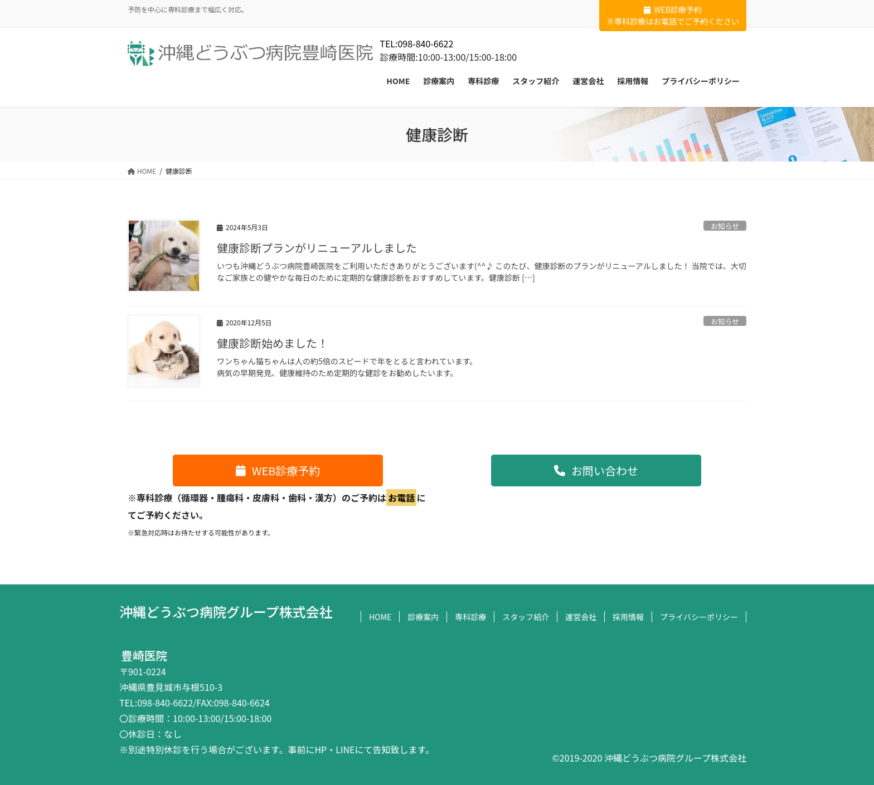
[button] (278, 470)
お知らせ (725, 226)
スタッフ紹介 (525, 616)
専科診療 (470, 616)
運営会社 (580, 616)
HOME (380, 616)
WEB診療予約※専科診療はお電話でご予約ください (672, 15)
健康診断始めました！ (272, 343)
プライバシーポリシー (699, 616)
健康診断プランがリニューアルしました (317, 248)
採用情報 (628, 616)
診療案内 (423, 616)
